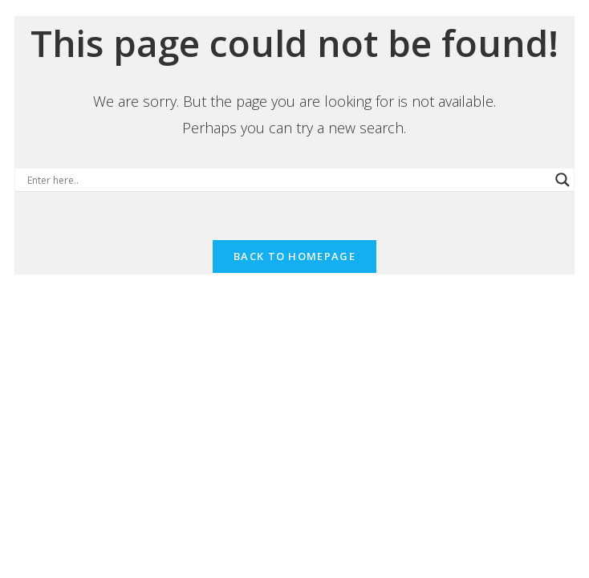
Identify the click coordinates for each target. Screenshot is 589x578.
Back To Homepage (294, 256)
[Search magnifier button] (562, 180)
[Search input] (286, 180)
